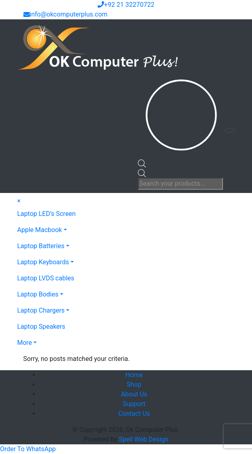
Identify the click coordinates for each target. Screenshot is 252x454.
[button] (28, 449)
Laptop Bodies (37, 294)
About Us (134, 394)
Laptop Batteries (41, 246)
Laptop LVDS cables (46, 278)
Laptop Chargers (41, 310)
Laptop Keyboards (43, 262)
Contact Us (134, 413)
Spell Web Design (143, 439)
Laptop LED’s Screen (46, 214)
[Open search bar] (142, 163)
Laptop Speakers (41, 326)
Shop (134, 384)
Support (134, 404)
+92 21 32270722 (126, 4)
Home (134, 375)
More (24, 342)
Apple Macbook (39, 230)
